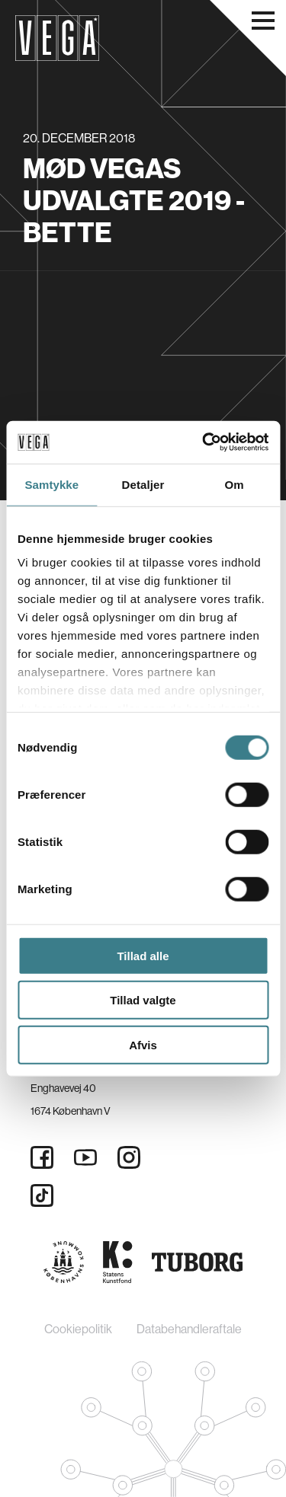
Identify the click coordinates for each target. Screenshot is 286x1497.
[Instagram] (129, 1157)
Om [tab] (234, 483)
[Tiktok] (42, 1195)
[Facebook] (42, 1157)
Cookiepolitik (78, 1329)
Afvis (143, 1044)
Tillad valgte (142, 1000)
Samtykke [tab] (51, 483)
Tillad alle (143, 955)
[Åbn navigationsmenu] (263, 20)
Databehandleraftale (189, 1329)
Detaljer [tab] (143, 483)
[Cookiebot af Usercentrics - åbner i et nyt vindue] (203, 442)
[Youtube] (85, 1157)
